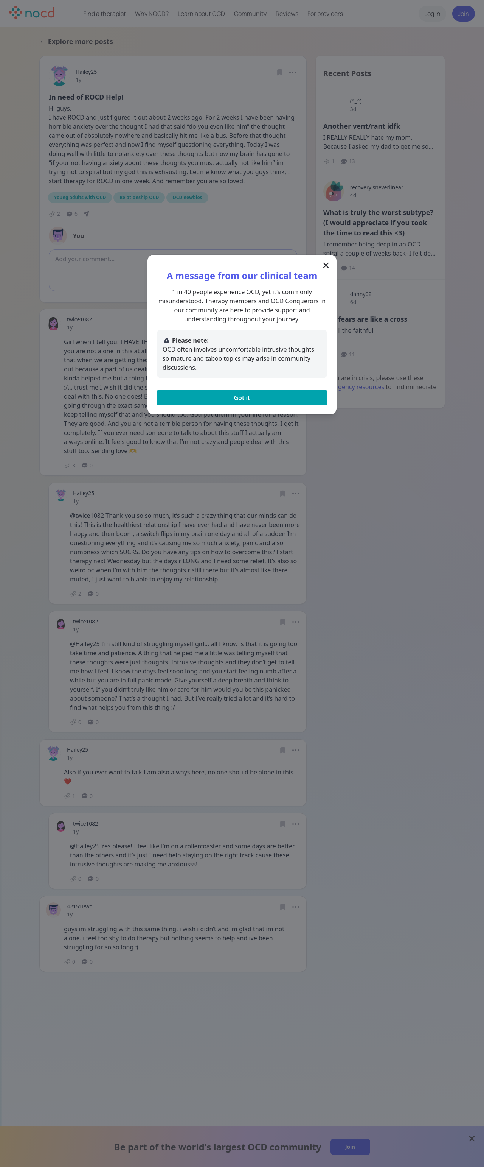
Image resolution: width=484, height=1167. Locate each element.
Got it (242, 398)
